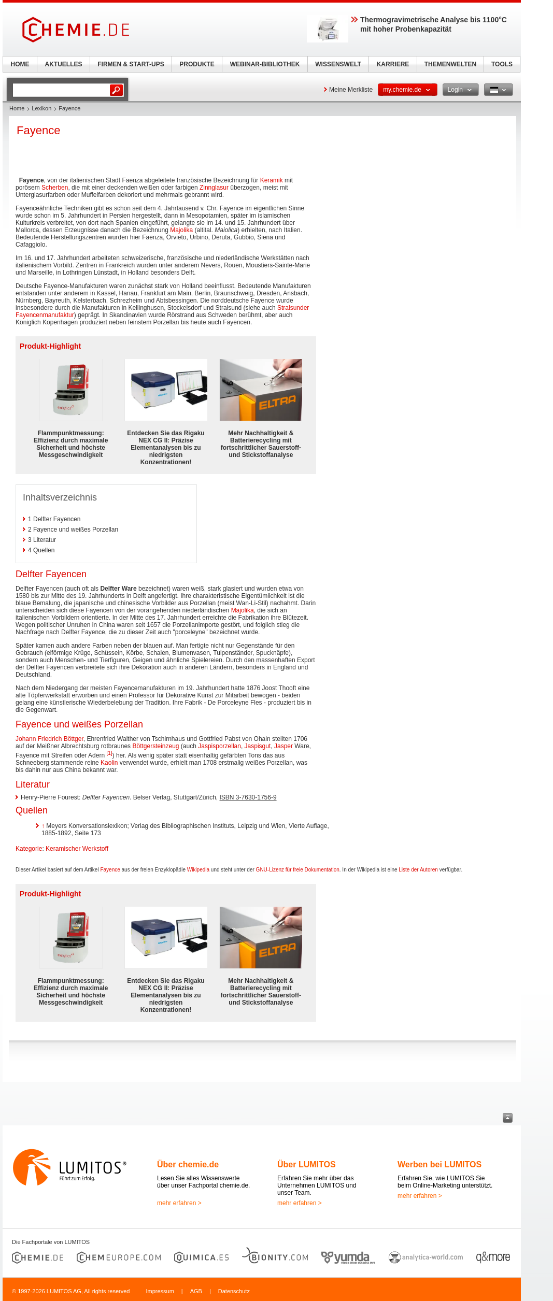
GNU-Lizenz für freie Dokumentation (297, 870)
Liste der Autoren (418, 870)
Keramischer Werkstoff (77, 848)
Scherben (54, 187)
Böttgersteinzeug (155, 746)
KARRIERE (393, 64)
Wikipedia (198, 870)
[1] (109, 753)
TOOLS (502, 64)
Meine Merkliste (351, 89)
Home (16, 108)
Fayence (110, 870)
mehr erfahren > (179, 1203)
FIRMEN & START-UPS (130, 64)
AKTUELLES (63, 64)
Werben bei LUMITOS (439, 1164)
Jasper (283, 746)
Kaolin (109, 762)
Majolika (181, 230)
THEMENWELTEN (450, 64)
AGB (196, 1291)
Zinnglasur (214, 187)
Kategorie (29, 848)
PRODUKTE (196, 64)
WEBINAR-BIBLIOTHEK (265, 64)
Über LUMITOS (306, 1164)
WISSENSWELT (338, 64)
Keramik (271, 180)
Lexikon (41, 108)
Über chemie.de (188, 1164)
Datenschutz (234, 1291)
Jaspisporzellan (219, 746)
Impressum (160, 1291)
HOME (20, 64)
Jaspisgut (258, 746)
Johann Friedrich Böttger (49, 738)
